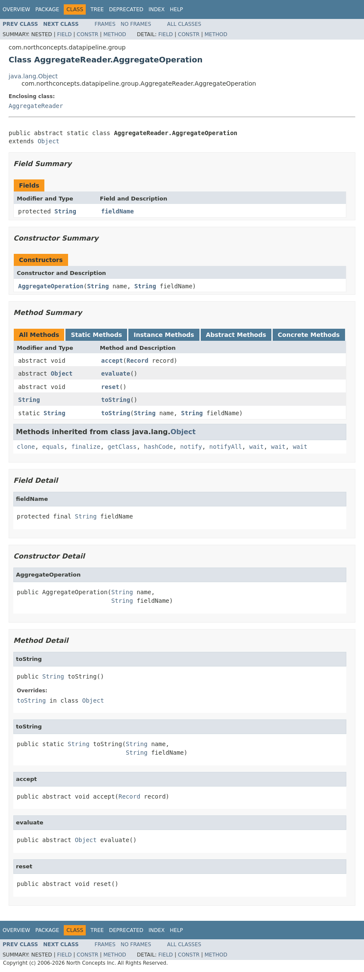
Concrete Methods (309, 334)
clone (26, 446)
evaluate (115, 373)
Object (48, 141)
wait (256, 446)
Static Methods (96, 334)
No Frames (136, 24)
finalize (85, 446)
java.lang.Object (33, 76)
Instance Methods (164, 334)
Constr (87, 34)
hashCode (158, 446)
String (65, 211)
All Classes (184, 24)
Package (47, 9)
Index (157, 9)
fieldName (117, 211)
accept (112, 360)
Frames (105, 24)
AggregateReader (36, 105)
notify (191, 446)
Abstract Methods (236, 334)
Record (138, 360)
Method (114, 34)
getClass (122, 446)
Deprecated (126, 9)
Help (176, 9)
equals (53, 446)
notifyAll (225, 446)
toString (115, 399)
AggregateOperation (51, 286)
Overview (16, 9)
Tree (97, 9)
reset (110, 386)
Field (64, 34)
